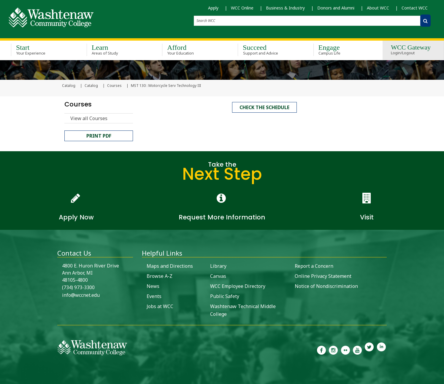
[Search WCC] (425, 21)
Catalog (91, 86)
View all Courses (88, 119)
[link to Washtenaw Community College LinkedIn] (381, 349)
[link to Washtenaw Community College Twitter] (369, 349)
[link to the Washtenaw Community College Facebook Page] (321, 349)
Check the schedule (264, 107)
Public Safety (224, 295)
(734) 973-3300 (78, 286)
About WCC (378, 8)
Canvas (218, 275)
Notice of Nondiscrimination (326, 285)
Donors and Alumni (335, 8)
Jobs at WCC (160, 305)
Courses (114, 86)
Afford (191, 48)
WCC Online (242, 8)
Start (40, 48)
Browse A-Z (159, 275)
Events (154, 295)
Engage (342, 48)
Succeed (267, 48)
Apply (213, 8)
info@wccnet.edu (81, 294)
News (153, 285)
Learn (116, 48)
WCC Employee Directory (237, 285)
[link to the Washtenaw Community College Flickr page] (345, 349)
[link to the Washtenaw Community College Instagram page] (333, 349)
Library (218, 265)
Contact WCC (415, 8)
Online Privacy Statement (323, 275)
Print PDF (98, 136)
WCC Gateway (411, 49)
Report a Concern (314, 265)
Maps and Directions (170, 265)
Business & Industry (285, 8)
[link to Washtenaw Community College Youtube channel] (357, 349)
